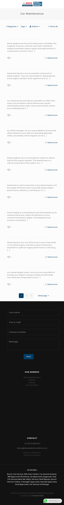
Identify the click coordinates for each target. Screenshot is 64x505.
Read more (53, 58)
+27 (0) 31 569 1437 (32, 443)
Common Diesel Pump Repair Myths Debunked (27, 96)
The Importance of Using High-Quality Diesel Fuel (29, 180)
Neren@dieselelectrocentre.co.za (32, 448)
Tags (24, 26)
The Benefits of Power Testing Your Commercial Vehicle (31, 208)
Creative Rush (38, 495)
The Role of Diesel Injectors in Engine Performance (29, 238)
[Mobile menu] (60, 4)
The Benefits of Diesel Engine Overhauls (24, 39)
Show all (53, 26)
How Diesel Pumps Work (17, 153)
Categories (12, 26)
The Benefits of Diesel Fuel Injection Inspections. (28, 268)
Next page (44, 295)
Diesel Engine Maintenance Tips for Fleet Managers (29, 126)
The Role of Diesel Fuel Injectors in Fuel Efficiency (28, 68)
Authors (35, 26)
